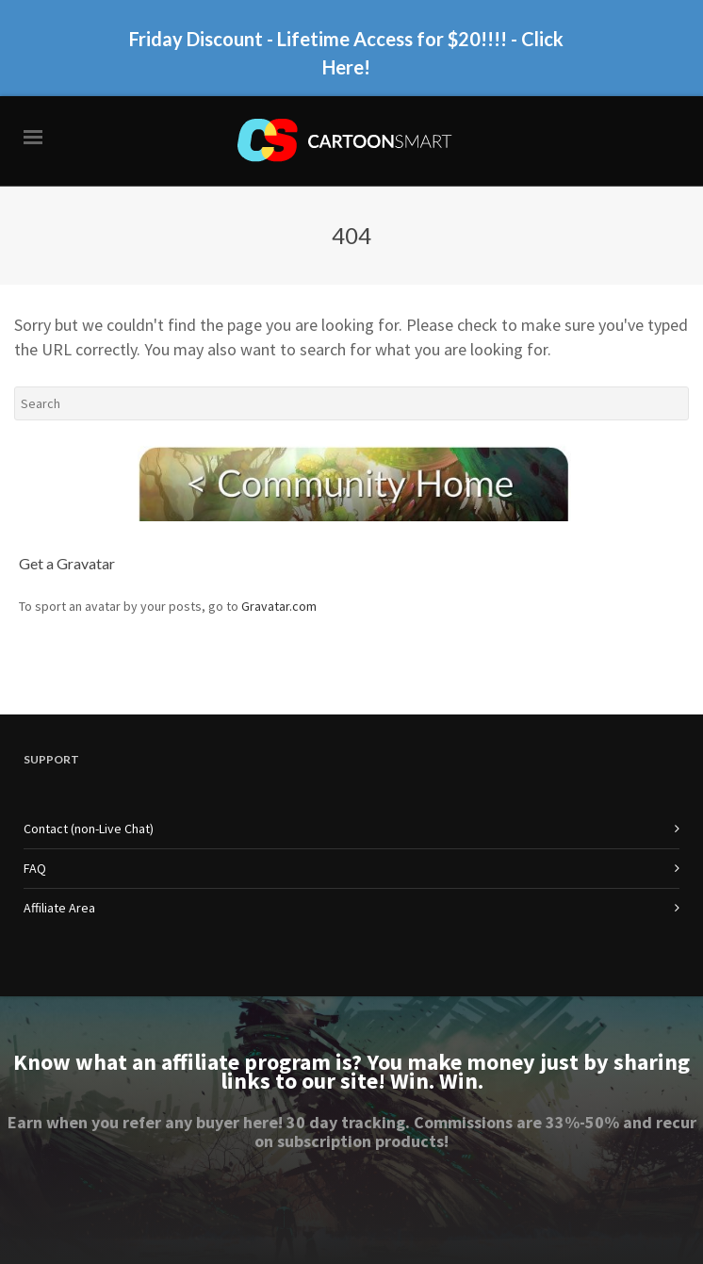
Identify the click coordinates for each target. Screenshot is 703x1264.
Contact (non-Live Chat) (89, 828)
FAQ (35, 868)
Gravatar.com (279, 606)
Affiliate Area (59, 907)
